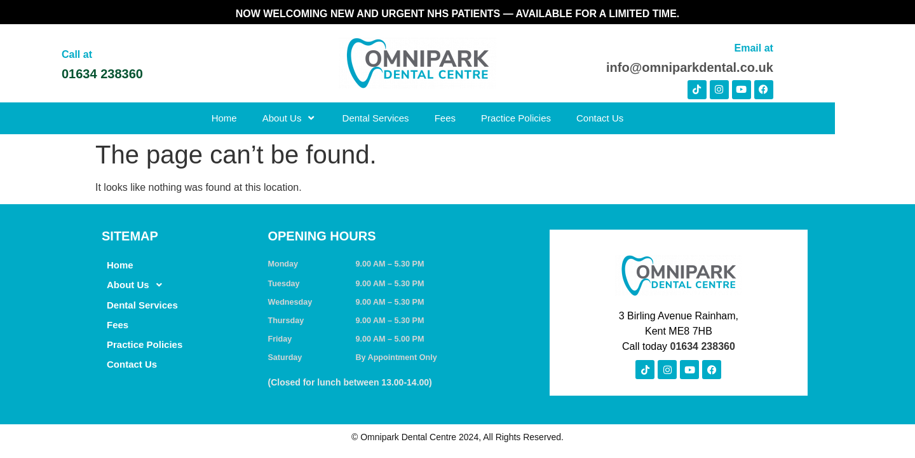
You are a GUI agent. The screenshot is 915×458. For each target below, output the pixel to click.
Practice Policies (556, 118)
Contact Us (639, 118)
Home (264, 118)
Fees (485, 118)
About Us (329, 118)
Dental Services (416, 118)
